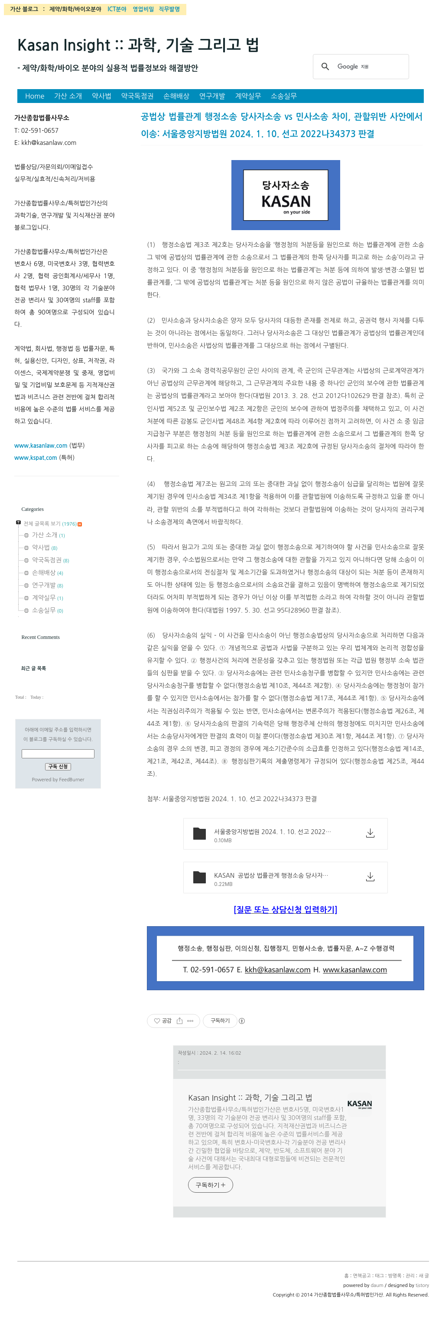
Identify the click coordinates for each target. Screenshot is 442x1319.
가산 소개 (68, 96)
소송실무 (284, 96)
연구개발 (212, 96)
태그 (379, 1276)
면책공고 (361, 1276)
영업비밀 (143, 9)
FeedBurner (71, 779)
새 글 (424, 1276)
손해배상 (176, 96)
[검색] (360, 66)
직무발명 (169, 9)
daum (376, 1285)
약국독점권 (137, 96)
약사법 (101, 96)
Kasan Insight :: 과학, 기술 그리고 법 (138, 45)
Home (35, 96)
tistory (422, 1285)
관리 (410, 1276)
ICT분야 (116, 9)
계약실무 (248, 96)
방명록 (395, 1276)
